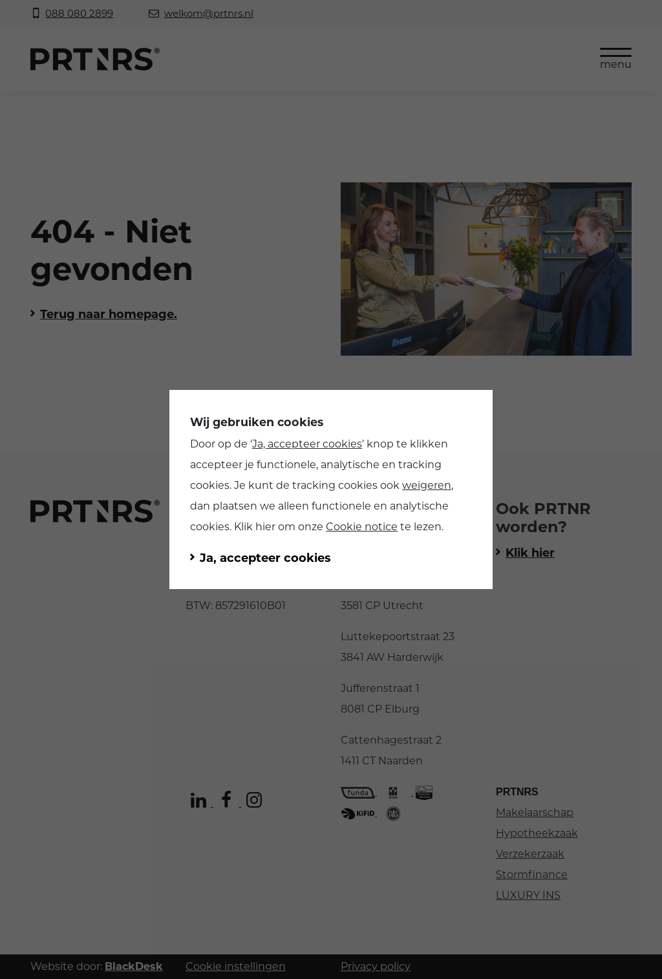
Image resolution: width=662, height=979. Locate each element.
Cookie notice (362, 527)
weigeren (426, 485)
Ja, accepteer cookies (307, 444)
